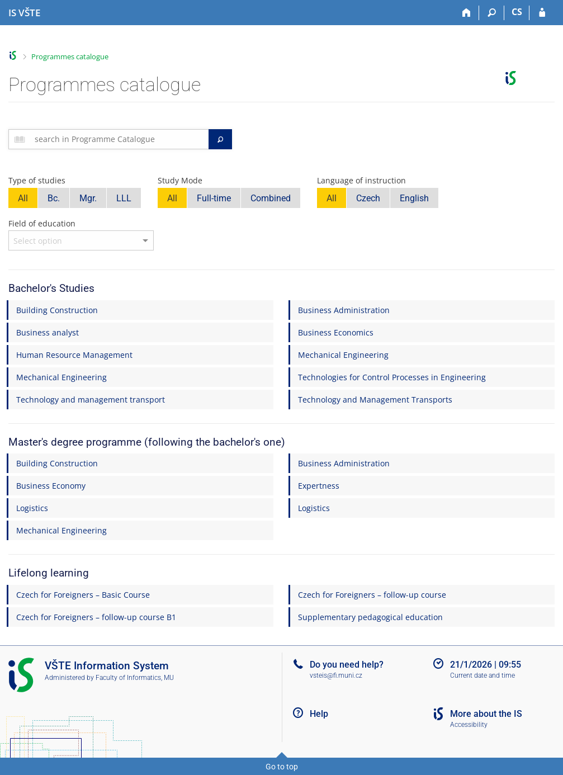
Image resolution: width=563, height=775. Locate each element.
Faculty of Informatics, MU (135, 678)
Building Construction (57, 310)
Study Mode (180, 180)
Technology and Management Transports (375, 399)
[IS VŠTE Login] (542, 13)
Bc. (54, 198)
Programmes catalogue (69, 56)
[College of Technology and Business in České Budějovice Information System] (24, 13)
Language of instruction (361, 180)
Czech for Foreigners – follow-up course (372, 594)
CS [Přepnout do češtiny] (517, 12)
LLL (123, 198)
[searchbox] (119, 139)
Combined (270, 198)
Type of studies (36, 180)
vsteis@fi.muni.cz (336, 675)
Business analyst (47, 332)
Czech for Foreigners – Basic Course (83, 594)
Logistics (32, 508)
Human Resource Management (74, 354)
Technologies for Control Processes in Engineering (392, 377)
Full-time (214, 198)
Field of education (41, 223)
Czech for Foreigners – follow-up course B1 (96, 617)
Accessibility (469, 725)
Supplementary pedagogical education (370, 617)
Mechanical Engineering (343, 354)
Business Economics (335, 332)
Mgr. (88, 198)
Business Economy (51, 485)
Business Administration (344, 310)
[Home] (466, 13)
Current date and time (482, 675)
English (414, 198)
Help (319, 713)
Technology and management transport (90, 399)
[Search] (491, 13)
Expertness (318, 485)
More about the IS (486, 713)
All (23, 198)
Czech (368, 198)
